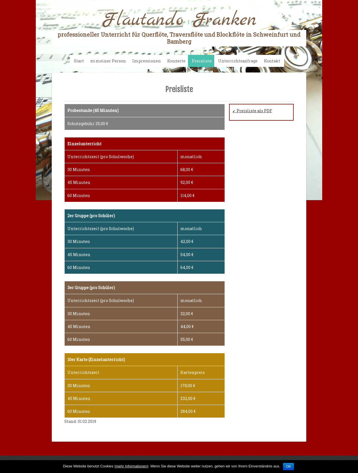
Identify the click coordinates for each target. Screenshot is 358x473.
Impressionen (146, 61)
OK (288, 467)
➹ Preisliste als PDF (252, 110)
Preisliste (202, 61)
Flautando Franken (179, 27)
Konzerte (176, 61)
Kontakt (272, 61)
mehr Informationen (131, 466)
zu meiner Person (108, 61)
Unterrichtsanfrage (238, 61)
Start (79, 61)
